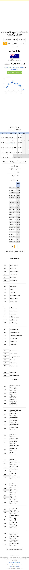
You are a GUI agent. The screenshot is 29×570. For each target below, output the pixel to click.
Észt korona (13, 420)
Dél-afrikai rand (14, 375)
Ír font (12, 452)
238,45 (6, 157)
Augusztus (22, 162)
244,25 (20, 138)
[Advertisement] (14, 14)
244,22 (2, 138)
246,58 (6, 143)
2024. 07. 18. (12, 210)
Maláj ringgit (13, 323)
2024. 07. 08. (12, 229)
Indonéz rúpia (14, 298)
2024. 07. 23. (12, 202)
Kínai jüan (13, 277)
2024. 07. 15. (12, 217)
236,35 (2, 157)
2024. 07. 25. (12, 197)
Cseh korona (13, 280)
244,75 (2, 143)
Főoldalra (7, 40)
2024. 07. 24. (12, 200)
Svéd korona (13, 354)
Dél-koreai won (14, 317)
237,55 (6, 152)
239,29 (15, 157)
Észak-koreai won (15, 463)
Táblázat (22, 67)
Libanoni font (14, 470)
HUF (18, 176)
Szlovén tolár (13, 526)
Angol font (13, 292)
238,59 (11, 152)
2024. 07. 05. (12, 232)
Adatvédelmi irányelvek (14, 562)
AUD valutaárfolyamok (15, 72)
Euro (11, 290)
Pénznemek (14, 69)
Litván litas (13, 473)
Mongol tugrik (14, 487)
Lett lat (12, 484)
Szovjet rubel (13, 508)
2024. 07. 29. (12, 193)
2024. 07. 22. (12, 205)
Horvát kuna (13, 449)
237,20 (15, 152)
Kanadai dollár (14, 271)
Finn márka (13, 434)
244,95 (15, 138)
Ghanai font (13, 442)
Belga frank (13, 392)
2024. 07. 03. (12, 237)
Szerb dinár (13, 344)
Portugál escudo (14, 515)
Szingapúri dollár (15, 357)
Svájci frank (13, 274)
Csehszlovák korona (15, 410)
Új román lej (13, 341)
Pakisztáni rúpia (14, 512)
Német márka (14, 417)
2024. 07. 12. (12, 219)
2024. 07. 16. (12, 215)
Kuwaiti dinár (14, 466)
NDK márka (13, 413)
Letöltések (9, 251)
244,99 (11, 138)
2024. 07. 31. (12, 188)
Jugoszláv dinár (14, 543)
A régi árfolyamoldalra (14, 549)
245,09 (11, 143)
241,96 (6, 147)
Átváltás (15, 67)
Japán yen (13, 314)
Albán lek (12, 494)
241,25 (11, 147)
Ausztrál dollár (14, 265)
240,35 (15, 147)
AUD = (18, 172)
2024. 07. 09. (12, 227)
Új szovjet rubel (14, 536)
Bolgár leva (13, 396)
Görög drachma (14, 445)
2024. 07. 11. (13, 222)
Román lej (13, 519)
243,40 (2, 147)
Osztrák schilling (15, 385)
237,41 (11, 157)
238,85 (2, 152)
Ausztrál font (13, 389)
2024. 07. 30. (12, 190)
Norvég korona (14, 329)
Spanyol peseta (14, 427)
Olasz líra (12, 459)
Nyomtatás (19, 251)
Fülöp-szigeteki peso (16, 335)
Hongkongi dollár (15, 295)
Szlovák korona (14, 533)
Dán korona (13, 287)
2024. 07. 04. (12, 234)
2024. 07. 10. (12, 224)
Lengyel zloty (13, 338)
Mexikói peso (13, 320)
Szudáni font (13, 522)
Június (5, 162)
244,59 (20, 143)
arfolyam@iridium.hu (14, 566)
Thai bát (12, 360)
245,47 (6, 138)
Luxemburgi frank (15, 477)
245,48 (15, 143)
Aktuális (22, 40)
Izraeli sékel (13, 301)
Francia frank (14, 438)
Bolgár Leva (13, 399)
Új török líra (13, 363)
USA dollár (13, 372)
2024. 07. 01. (12, 242)
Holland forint (14, 491)
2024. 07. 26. (12, 195)
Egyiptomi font (14, 424)
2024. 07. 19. (12, 207)
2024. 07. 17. (12, 212)
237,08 (20, 152)
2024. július (13, 162)
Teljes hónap (7, 67)
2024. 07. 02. (12, 239)
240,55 (20, 147)
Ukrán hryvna (14, 366)
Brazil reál (13, 268)
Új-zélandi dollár (14, 332)
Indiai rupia (13, 308)
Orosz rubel (13, 351)
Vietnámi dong (14, 540)
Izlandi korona (14, 311)
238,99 (20, 157)
